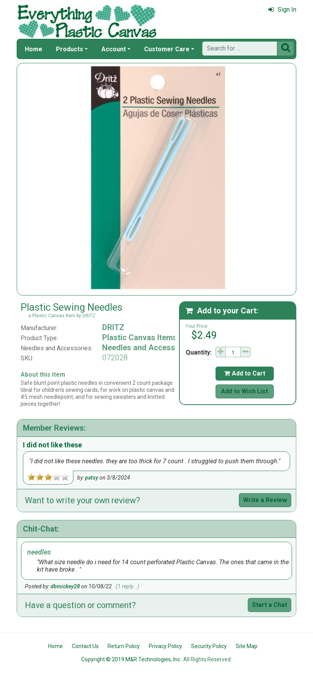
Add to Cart (244, 373)
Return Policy (124, 646)
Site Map (246, 646)
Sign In (282, 9)
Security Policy (209, 646)
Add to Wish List (244, 391)
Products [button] (69, 49)
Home (33, 49)
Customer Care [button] (167, 49)
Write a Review (265, 500)
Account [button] (113, 49)
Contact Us (85, 646)
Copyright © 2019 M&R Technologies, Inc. (131, 659)
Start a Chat (269, 604)
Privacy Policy (165, 646)
